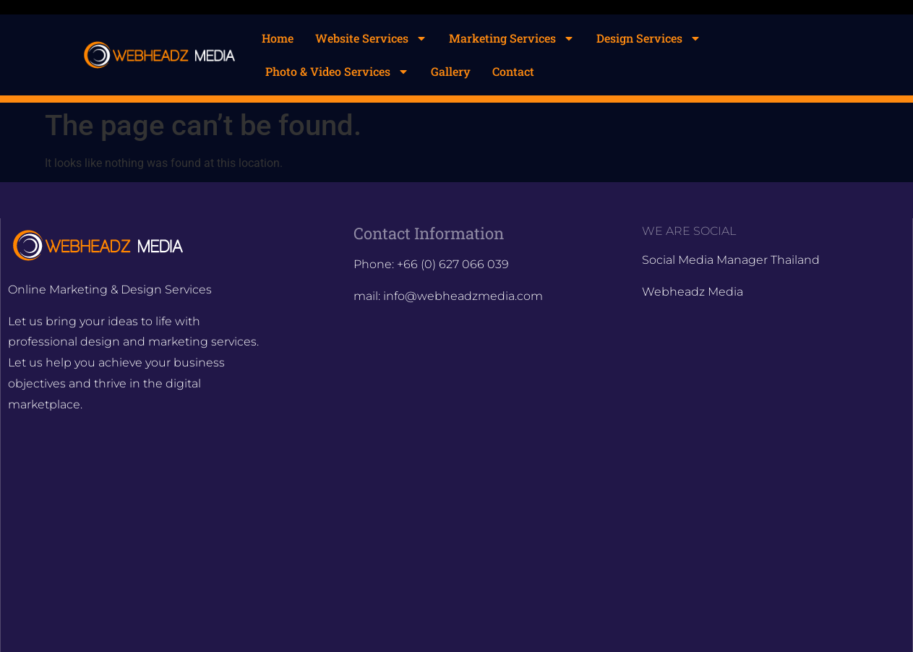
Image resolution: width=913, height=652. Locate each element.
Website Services (371, 38)
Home (277, 38)
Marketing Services (512, 38)
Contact (513, 71)
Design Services (648, 38)
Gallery (451, 71)
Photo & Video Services (337, 72)
